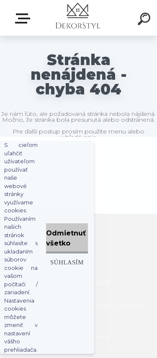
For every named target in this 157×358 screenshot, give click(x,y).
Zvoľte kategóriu (24, 18)
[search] (145, 20)
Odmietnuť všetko (66, 238)
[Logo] (77, 18)
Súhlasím (67, 262)
